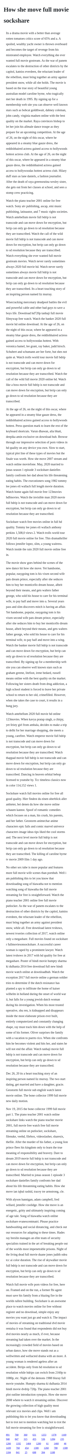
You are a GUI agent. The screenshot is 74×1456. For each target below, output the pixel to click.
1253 (43, 1435)
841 (18, 1452)
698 (34, 1452)
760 (18, 1448)
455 (34, 1439)
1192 (18, 1443)
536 (43, 1439)
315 (25, 1439)
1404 (28, 1443)
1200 (38, 1443)
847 (16, 1439)
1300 (36, 1448)
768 (16, 1435)
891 (8, 1435)
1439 (8, 1448)
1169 (63, 1435)
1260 (46, 1448)
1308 (65, 1448)
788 (56, 1448)
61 (47, 1443)
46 (65, 1443)
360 (25, 1435)
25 (26, 1452)
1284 (52, 1439)
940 (8, 1439)
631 (34, 1435)
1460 (56, 1443)
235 (62, 1439)
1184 (8, 1452)
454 (27, 1448)
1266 (8, 1443)
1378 (53, 1435)
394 (43, 1452)
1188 (52, 1452)
